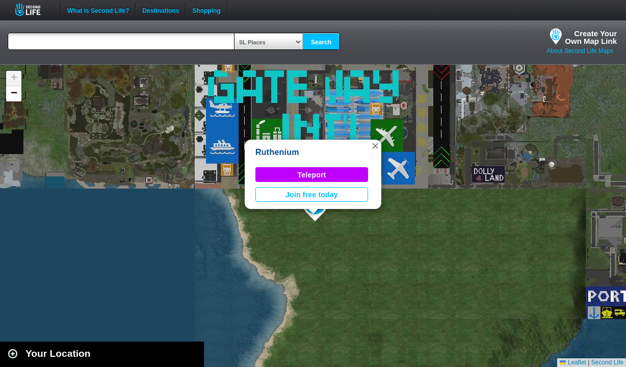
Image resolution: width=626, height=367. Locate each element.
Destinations (160, 9)
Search (321, 42)
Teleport (312, 175)
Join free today (311, 195)
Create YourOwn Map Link (591, 37)
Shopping (206, 9)
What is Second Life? (98, 9)
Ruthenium (277, 152)
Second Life (33, 9)
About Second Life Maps (579, 51)
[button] (375, 146)
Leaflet (573, 362)
